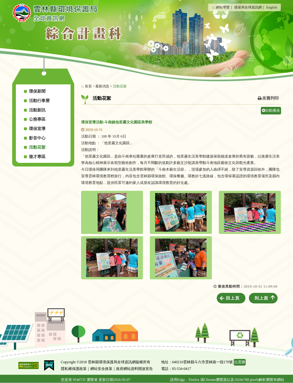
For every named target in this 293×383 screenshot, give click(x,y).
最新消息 (102, 86)
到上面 (261, 298)
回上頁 (233, 298)
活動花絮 (37, 147)
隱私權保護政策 (74, 369)
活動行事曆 (39, 100)
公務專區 (37, 119)
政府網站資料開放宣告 (134, 369)
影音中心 (37, 138)
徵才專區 (37, 156)
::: (213, 7)
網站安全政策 (101, 369)
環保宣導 (37, 128)
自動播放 (271, 110)
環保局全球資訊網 (248, 7)
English (271, 7)
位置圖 (239, 362)
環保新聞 (37, 91)
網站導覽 (223, 7)
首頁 (88, 86)
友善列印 (270, 98)
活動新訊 (37, 110)
